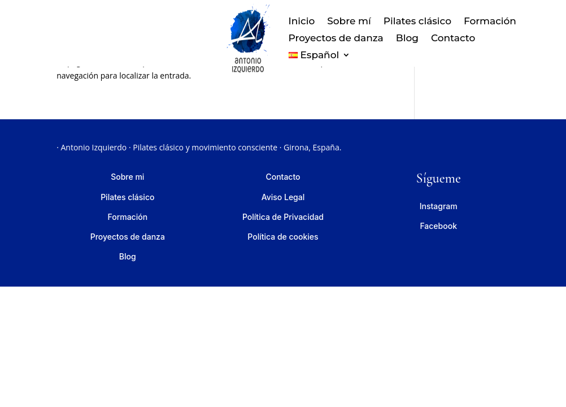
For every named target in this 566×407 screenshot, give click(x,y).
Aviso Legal (283, 197)
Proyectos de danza (336, 39)
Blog (407, 39)
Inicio (302, 22)
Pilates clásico (417, 22)
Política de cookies (282, 236)
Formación (490, 22)
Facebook (438, 226)
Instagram (439, 206)
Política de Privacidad (283, 217)
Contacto (453, 39)
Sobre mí (349, 22)
